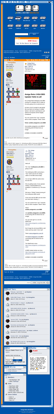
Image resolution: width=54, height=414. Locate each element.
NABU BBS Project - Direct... (18, 297)
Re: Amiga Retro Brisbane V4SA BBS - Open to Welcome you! (29, 153)
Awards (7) (9, 86)
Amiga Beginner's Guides (14, 369)
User (8, 348)
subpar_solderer (33, 330)
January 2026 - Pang (16, 319)
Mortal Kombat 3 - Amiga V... (18, 303)
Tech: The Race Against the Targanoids (27, 43)
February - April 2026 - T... (18, 292)
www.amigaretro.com (34, 236)
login (20, 350)
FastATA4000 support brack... (19, 330)
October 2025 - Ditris (16, 336)
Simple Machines (32, 411)
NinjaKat (35, 350)
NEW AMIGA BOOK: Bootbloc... (19, 308)
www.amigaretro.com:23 (36, 233)
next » (48, 55)
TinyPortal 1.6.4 (24, 412)
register (7, 352)
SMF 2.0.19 (21, 411)
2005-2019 (30, 412)
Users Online (12, 394)
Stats (9, 374)
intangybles (12, 62)
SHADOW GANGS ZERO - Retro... (20, 314)
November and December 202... (19, 325)
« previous (44, 55)
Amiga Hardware (12, 371)
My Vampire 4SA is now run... (18, 341)
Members (11, 377)
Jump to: (28, 282)
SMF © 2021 (26, 411)
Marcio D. (30, 303)
